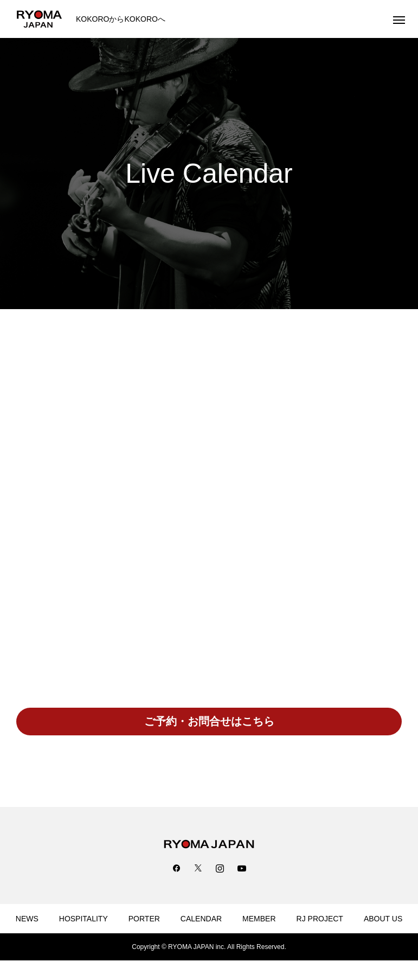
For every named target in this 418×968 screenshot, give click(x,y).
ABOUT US (383, 918)
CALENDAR (201, 918)
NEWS (27, 918)
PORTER (144, 918)
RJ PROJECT (320, 918)
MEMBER (258, 918)
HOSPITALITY (83, 918)
